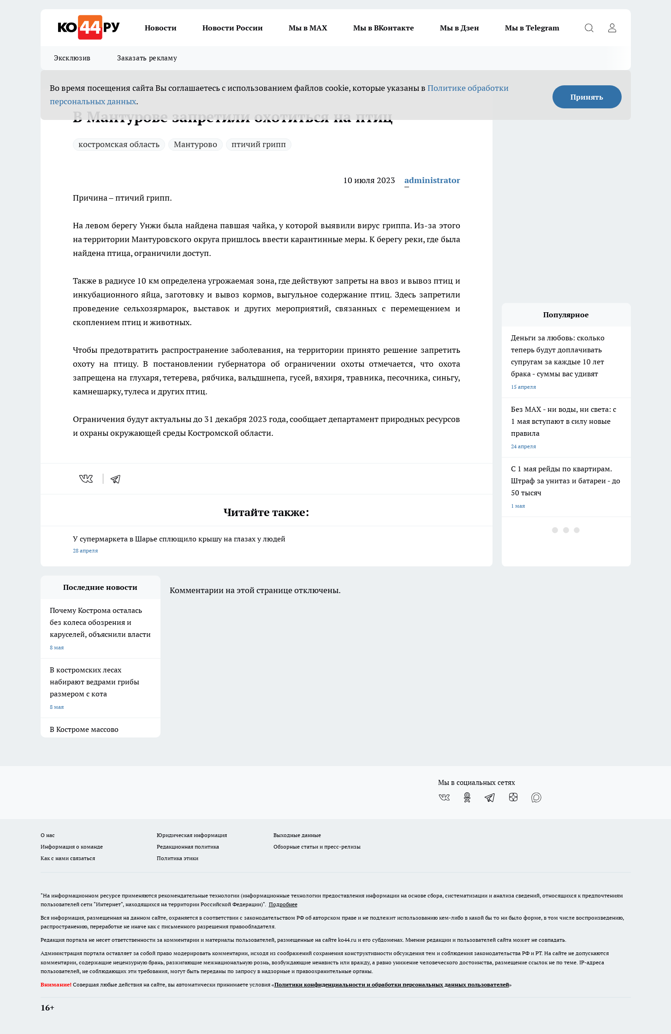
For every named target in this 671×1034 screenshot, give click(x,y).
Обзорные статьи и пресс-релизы (317, 846)
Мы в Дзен (459, 27)
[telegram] (118, 478)
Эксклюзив (72, 57)
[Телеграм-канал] (490, 797)
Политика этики (177, 858)
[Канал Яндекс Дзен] (513, 797)
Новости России (232, 27)
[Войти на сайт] (612, 27)
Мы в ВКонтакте (383, 27)
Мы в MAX (308, 27)
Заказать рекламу (147, 57)
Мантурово (195, 144)
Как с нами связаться (68, 858)
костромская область (119, 144)
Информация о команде (72, 846)
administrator (432, 180)
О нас (48, 835)
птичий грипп (259, 144)
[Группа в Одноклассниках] (467, 797)
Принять (586, 96)
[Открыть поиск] (589, 27)
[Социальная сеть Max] (536, 797)
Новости (161, 27)
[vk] (87, 478)
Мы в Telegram (532, 27)
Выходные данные (297, 835)
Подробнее (283, 904)
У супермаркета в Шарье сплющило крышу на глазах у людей (266, 545)
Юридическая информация (192, 835)
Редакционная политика (188, 846)
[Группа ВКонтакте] (444, 797)
